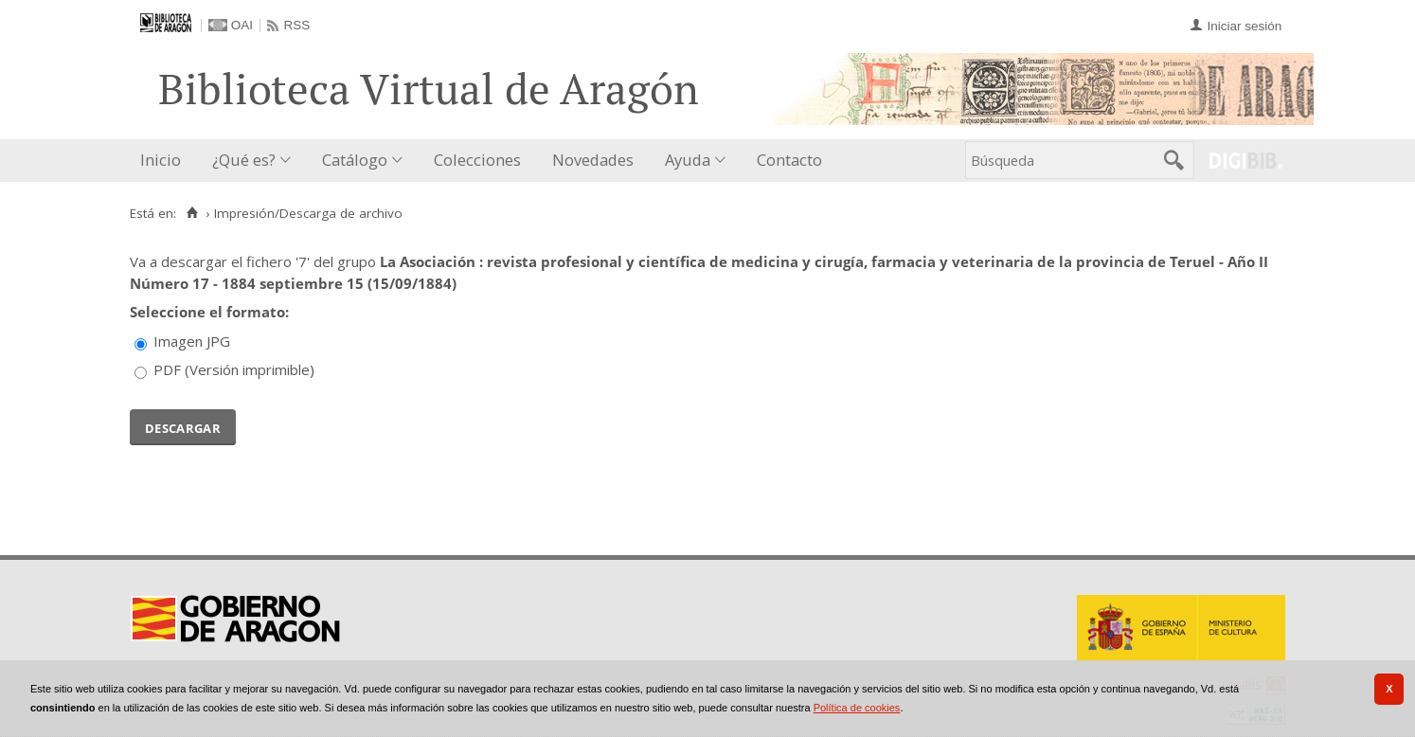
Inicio (160, 160)
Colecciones (477, 160)
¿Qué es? (244, 160)
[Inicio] (192, 213)
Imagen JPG (191, 341)
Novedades (593, 160)
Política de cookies (857, 707)
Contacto (789, 160)
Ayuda (687, 160)
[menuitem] (165, 160)
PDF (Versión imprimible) (233, 369)
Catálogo (354, 160)
